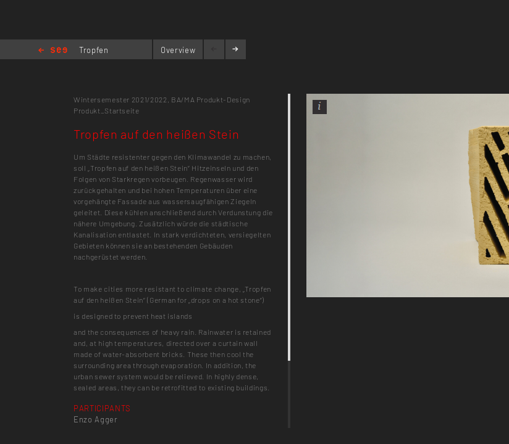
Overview (178, 50)
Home (52, 51)
